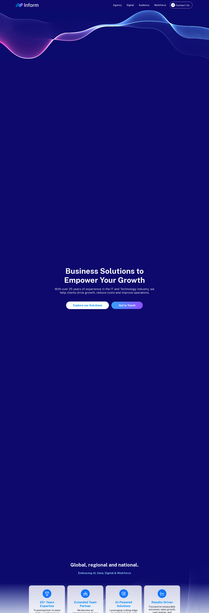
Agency (117, 5)
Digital (130, 5)
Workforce (160, 5)
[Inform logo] (27, 5)
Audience (144, 5)
